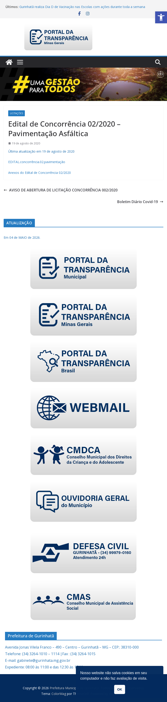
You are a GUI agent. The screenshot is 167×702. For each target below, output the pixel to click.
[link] (161, 17)
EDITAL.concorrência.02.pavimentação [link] (36, 162)
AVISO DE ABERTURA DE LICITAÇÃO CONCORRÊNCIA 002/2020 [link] (61, 190)
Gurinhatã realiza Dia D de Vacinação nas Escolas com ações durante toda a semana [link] (82, 7)
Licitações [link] (16, 113)
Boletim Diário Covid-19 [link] (140, 201)
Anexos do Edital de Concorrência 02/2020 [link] (39, 172)
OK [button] (119, 689)
